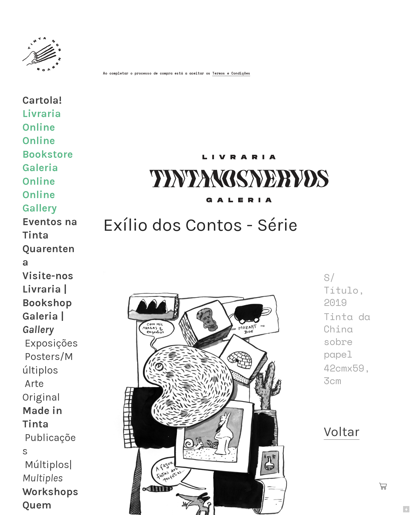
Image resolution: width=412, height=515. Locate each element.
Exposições (51, 343)
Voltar (341, 431)
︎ (383, 486)
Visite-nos (47, 276)
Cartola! (42, 100)
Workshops (50, 492)
